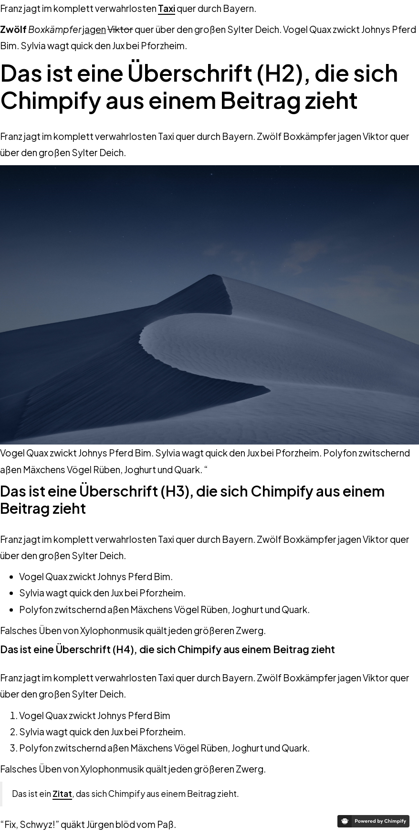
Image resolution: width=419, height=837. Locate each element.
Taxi (166, 8)
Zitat (62, 793)
